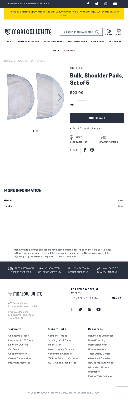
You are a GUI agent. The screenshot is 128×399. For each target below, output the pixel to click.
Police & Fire (55, 345)
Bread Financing (96, 340)
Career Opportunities (19, 358)
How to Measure (97, 349)
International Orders (99, 345)
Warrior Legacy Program (61, 349)
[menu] (64, 46)
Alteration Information (99, 358)
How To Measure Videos (101, 363)
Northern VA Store (18, 345)
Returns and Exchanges (100, 336)
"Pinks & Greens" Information (63, 358)
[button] (59, 97)
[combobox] (81, 32)
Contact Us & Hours (19, 336)
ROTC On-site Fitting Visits (62, 363)
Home (7, 61)
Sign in (108, 35)
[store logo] (28, 32)
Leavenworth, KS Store (20, 340)
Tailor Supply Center (99, 354)
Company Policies (57, 336)
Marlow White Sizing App (101, 376)
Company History (17, 354)
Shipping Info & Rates (59, 340)
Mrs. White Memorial (19, 363)
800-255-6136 (15, 317)
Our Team (13, 349)
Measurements (108, 142)
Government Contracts (60, 354)
